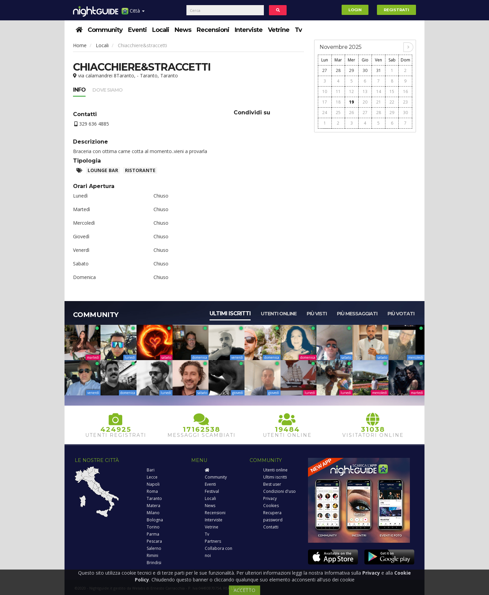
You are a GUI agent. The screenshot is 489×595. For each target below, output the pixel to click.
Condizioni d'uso (279, 491)
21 (378, 102)
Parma (153, 534)
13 (365, 91)
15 (392, 91)
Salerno (154, 548)
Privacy (270, 498)
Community (105, 30)
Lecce (152, 477)
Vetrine (278, 30)
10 (324, 91)
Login (355, 9)
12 (351, 91)
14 (378, 91)
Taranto (154, 498)
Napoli (153, 484)
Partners (213, 541)
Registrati (396, 9)
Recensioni (213, 30)
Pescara (154, 541)
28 (338, 70)
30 (365, 70)
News (183, 30)
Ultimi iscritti (230, 313)
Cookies (271, 505)
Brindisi (154, 562)
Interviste (248, 30)
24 (324, 112)
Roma (152, 491)
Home (80, 45)
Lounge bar (103, 170)
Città (133, 13)
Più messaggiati (357, 314)
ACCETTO (244, 590)
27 (324, 70)
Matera (153, 505)
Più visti (317, 314)
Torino (153, 527)
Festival (212, 491)
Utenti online (278, 314)
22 (392, 102)
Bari (151, 470)
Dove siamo (107, 90)
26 (351, 112)
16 (405, 91)
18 (338, 102)
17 (324, 102)
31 (378, 70)
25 (338, 112)
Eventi (137, 30)
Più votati (400, 314)
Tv (298, 30)
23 (405, 102)
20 (365, 102)
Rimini (152, 555)
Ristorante (140, 170)
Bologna (155, 520)
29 (351, 70)
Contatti (270, 527)
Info (79, 90)
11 (338, 91)
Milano (153, 513)
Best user (272, 484)
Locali (160, 30)
